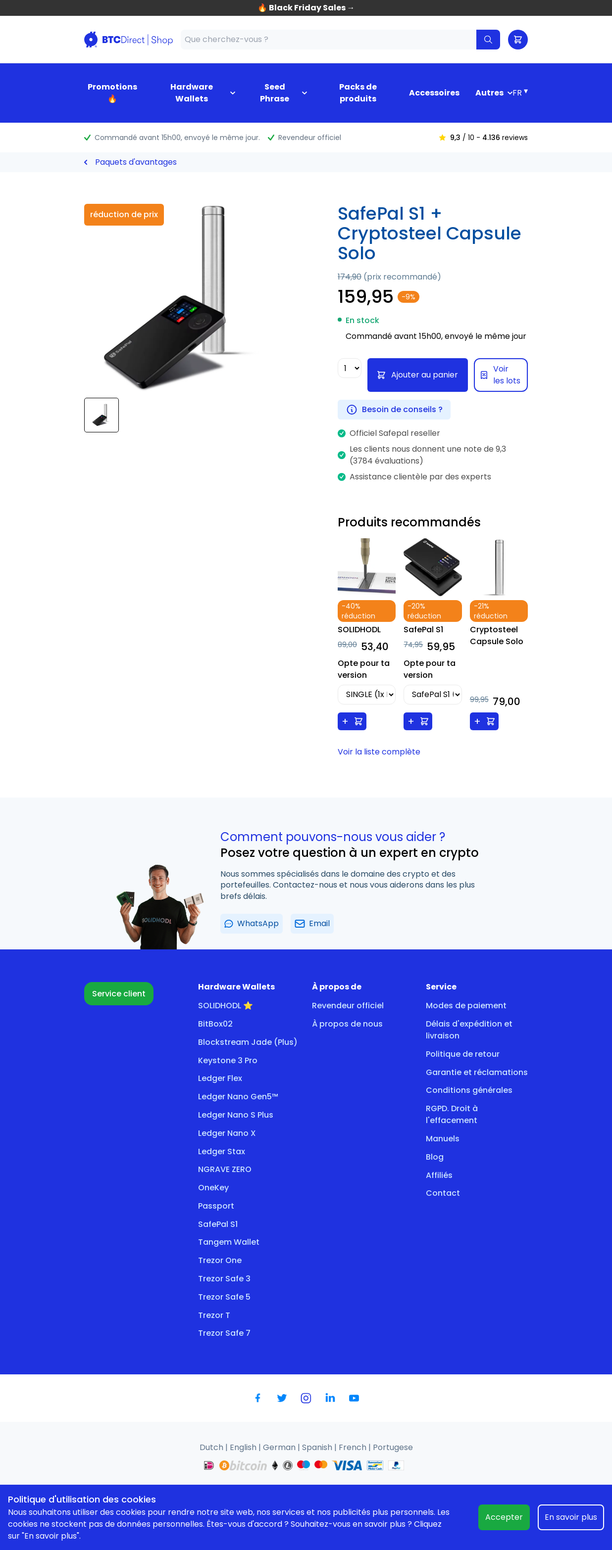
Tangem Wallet (228, 1242)
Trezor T (214, 1315)
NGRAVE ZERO (225, 1169)
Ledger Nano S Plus (235, 1115)
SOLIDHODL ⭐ (225, 1005)
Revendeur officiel (348, 1005)
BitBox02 (215, 1024)
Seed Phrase (274, 92)
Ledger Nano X (227, 1133)
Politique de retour (463, 1054)
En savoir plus (571, 1517)
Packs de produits (358, 92)
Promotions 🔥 (112, 92)
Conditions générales (469, 1090)
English (244, 1447)
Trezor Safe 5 (224, 1297)
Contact (443, 1193)
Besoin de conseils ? (394, 410)
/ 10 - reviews (483, 137)
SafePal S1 (218, 1224)
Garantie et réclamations (477, 1072)
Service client (119, 993)
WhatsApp (251, 923)
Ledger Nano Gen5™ (238, 1096)
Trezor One (220, 1260)
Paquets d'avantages (136, 162)
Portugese (393, 1447)
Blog (435, 1157)
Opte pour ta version (364, 669)
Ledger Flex (220, 1078)
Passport (216, 1206)
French (353, 1447)
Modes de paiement (466, 1005)
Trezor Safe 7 (224, 1333)
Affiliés (439, 1175)
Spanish (318, 1447)
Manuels (442, 1138)
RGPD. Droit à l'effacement (452, 1114)
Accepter (504, 1517)
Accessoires (434, 92)
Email (312, 923)
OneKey (213, 1187)
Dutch (212, 1447)
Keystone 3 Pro (227, 1060)
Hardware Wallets (191, 92)
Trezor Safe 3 (224, 1278)
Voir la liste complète (379, 751)
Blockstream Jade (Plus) (248, 1042)
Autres (489, 92)
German (280, 1447)
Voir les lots (500, 374)
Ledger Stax (221, 1151)
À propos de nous (347, 1024)
